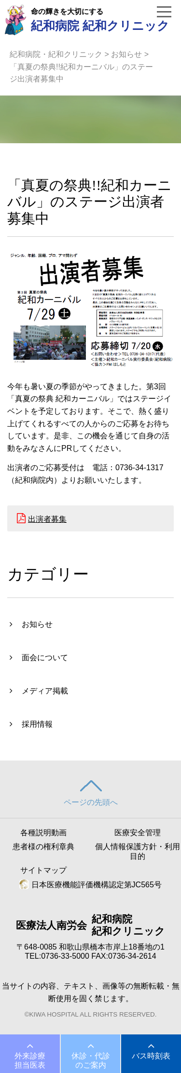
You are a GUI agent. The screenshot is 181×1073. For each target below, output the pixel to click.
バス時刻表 (151, 1056)
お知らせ (126, 54)
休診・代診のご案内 (90, 1060)
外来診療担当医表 (29, 1060)
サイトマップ (43, 870)
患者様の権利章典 (43, 846)
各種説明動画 (43, 833)
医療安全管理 (137, 833)
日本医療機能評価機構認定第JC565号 (90, 885)
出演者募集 (47, 519)
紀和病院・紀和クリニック (56, 54)
